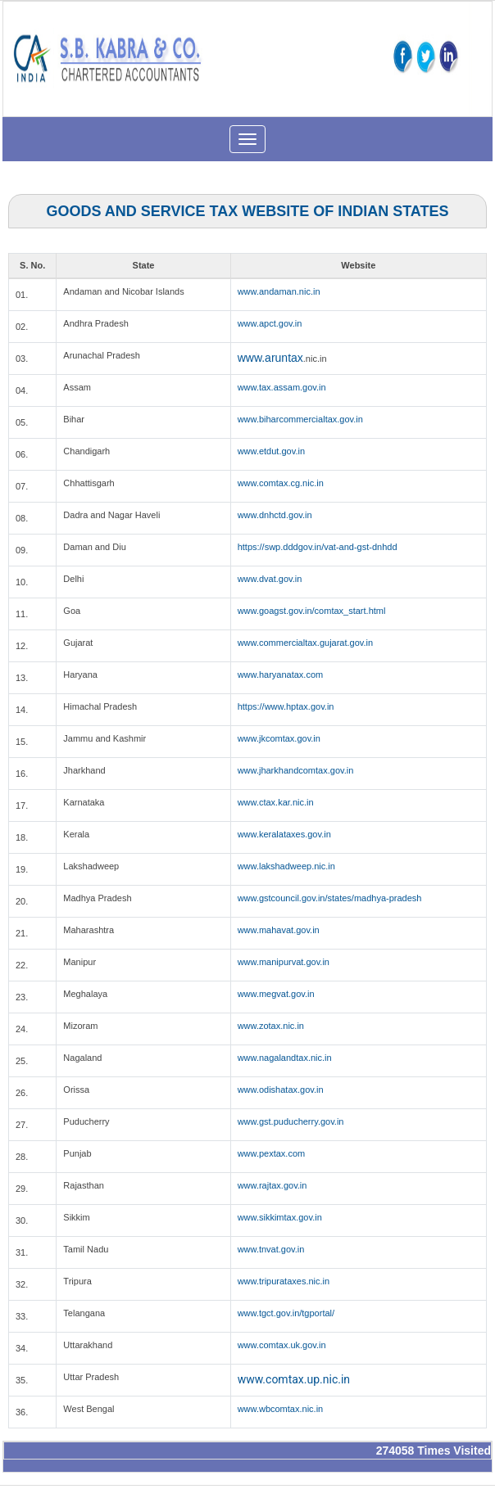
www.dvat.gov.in (270, 579)
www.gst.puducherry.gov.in (291, 1121)
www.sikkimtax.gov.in (280, 1217)
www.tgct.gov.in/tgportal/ (286, 1313)
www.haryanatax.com (281, 674)
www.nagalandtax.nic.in (285, 1058)
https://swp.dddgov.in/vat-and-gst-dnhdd (317, 547)
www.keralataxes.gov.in (284, 834)
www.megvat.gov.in (276, 994)
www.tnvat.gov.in (271, 1249)
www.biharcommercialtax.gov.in (300, 419)
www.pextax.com (272, 1153)
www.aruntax (270, 357)
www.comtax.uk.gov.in (282, 1345)
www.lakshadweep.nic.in (286, 866)
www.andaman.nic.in (279, 291)
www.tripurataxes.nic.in (284, 1281)
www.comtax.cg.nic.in (281, 483)
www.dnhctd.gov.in (275, 515)
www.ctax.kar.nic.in (276, 802)
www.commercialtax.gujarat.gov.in (305, 642)
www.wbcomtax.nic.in (281, 1409)
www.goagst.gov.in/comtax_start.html (312, 611)
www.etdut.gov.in (271, 451)
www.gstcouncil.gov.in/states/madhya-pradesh (330, 898)
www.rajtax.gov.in (272, 1185)
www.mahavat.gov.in (279, 930)
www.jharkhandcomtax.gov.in (296, 770)
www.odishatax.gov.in (281, 1089)
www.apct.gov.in (270, 323)
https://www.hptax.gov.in (286, 706)
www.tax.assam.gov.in (282, 387)
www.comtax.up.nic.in (294, 1379)
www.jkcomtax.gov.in (279, 738)
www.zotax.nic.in (271, 1026)
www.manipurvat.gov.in (283, 962)
